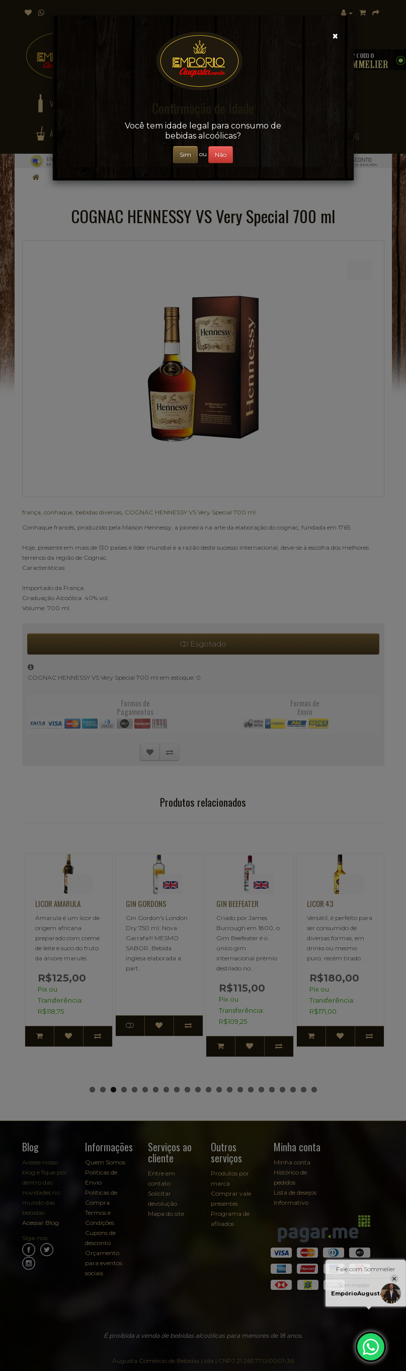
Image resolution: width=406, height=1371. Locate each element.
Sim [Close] (185, 154)
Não (220, 154)
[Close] (335, 36)
